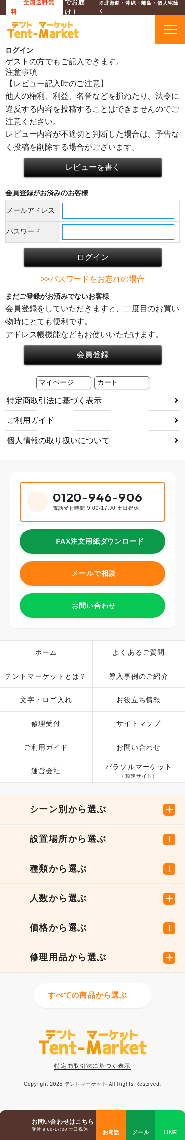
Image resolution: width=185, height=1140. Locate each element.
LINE (170, 1132)
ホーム (46, 652)
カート (107, 382)
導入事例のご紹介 (139, 676)
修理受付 (46, 723)
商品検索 (113, 29)
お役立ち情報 (138, 700)
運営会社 (46, 771)
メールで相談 (93, 573)
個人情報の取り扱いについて (58, 440)
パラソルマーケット (138, 771)
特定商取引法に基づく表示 (54, 400)
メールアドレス (30, 210)
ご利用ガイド (30, 420)
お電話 (111, 1132)
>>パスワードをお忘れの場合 (92, 279)
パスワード (23, 231)
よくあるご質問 (138, 652)
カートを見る (136, 29)
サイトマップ (138, 723)
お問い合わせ (93, 605)
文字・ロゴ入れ (46, 700)
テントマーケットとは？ (46, 676)
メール (140, 1132)
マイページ (56, 382)
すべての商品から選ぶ (88, 995)
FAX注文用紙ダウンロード (100, 541)
